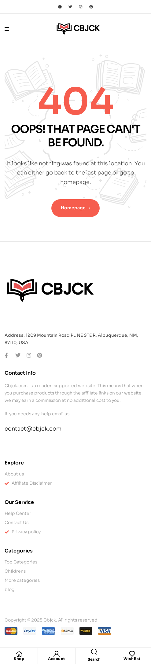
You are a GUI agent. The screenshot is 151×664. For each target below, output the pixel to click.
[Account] (56, 654)
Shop (19, 658)
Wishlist (132, 658)
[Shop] (19, 654)
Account (56, 658)
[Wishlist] (132, 654)
